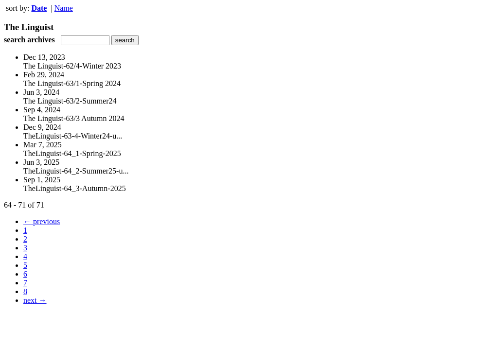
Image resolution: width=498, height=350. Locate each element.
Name (63, 8)
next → (35, 300)
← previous (41, 221)
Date (39, 8)
